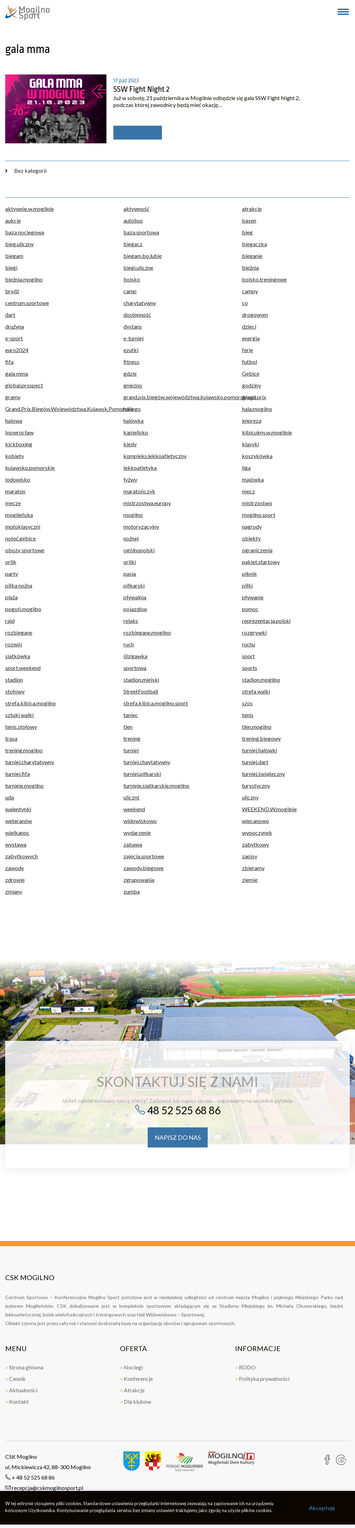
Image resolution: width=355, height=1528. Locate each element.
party (11, 573)
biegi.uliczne (138, 267)
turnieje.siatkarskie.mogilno (156, 785)
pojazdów (135, 609)
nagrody (252, 526)
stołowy (15, 691)
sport (248, 656)
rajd (10, 620)
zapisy (249, 856)
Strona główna (24, 1367)
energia (251, 338)
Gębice (250, 373)
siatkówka (17, 656)
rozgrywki (254, 632)
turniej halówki (259, 750)
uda (9, 797)
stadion (14, 679)
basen (249, 220)
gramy (12, 397)
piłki (247, 585)
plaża (11, 597)
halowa (13, 420)
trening (131, 738)
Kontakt (17, 1401)
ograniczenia (257, 550)
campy (250, 291)
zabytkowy (255, 844)
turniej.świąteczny (263, 773)
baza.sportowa (141, 232)
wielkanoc (17, 832)
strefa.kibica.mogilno (30, 703)
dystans (132, 326)
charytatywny (139, 303)
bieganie (252, 255)
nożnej (131, 538)
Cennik (15, 1378)
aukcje (13, 220)
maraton (15, 491)
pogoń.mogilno (23, 609)
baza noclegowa (24, 232)
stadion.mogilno (261, 679)
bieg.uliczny (19, 244)
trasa (11, 738)
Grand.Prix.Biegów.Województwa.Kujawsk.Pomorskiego (59, 408)
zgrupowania (138, 879)
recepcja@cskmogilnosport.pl (44, 1487)
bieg (247, 232)
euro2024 (16, 350)
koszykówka (257, 456)
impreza (251, 420)
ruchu (248, 644)
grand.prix (254, 397)
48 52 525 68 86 (177, 1110)
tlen (127, 726)
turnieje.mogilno (24, 785)
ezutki (130, 350)
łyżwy (130, 479)
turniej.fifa (17, 773)
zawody (14, 868)
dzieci (249, 326)
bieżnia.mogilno (24, 279)
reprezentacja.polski (266, 620)
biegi (11, 267)
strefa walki (256, 691)
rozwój (13, 644)
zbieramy (253, 868)
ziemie (250, 879)
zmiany (13, 891)
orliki (129, 562)
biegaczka (254, 244)
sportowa (134, 667)
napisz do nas (178, 1137)
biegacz (132, 244)
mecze (13, 503)
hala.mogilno (257, 408)
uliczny (250, 797)
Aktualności (21, 1390)
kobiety (14, 456)
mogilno (133, 514)
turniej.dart (255, 762)
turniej (131, 750)
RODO (245, 1367)
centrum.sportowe (27, 303)
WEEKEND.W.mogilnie (269, 809)
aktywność (136, 208)
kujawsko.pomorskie (30, 467)
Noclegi (131, 1367)
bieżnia (250, 267)
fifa (9, 361)
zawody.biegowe (143, 868)
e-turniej (133, 338)
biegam (14, 255)
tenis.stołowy (21, 726)
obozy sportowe (24, 550)
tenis (247, 715)
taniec (130, 715)
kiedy (130, 444)
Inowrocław (19, 432)
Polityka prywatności (262, 1378)
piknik (249, 573)
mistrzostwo (257, 503)
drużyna (14, 326)
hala (128, 408)
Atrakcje (132, 1390)
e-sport (14, 338)
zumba (131, 891)
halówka (133, 420)
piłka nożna (18, 585)
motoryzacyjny (141, 526)
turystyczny (256, 785)
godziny (251, 385)
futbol (249, 361)
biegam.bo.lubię (142, 255)
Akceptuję (322, 1507)
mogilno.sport (258, 514)
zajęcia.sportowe (143, 856)
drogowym (255, 314)
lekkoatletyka (140, 467)
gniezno (132, 385)
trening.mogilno (24, 750)
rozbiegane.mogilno (147, 632)
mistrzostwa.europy (147, 503)
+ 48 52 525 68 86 (30, 1477)
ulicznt (131, 797)
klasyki (250, 444)
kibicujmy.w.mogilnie (267, 432)
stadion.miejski (141, 679)
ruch (128, 644)
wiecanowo (255, 820)
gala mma (16, 373)
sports (249, 667)
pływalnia (134, 597)
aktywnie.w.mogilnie (29, 208)
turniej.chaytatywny (146, 762)
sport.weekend (23, 667)
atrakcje (252, 208)
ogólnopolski (139, 550)
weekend (134, 809)
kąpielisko (135, 432)
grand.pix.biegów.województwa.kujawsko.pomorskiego (177, 397)
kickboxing (18, 444)
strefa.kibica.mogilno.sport (155, 703)
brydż (12, 291)
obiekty (251, 538)
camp (130, 291)
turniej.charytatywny (29, 762)
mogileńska (19, 514)
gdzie (130, 373)
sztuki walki (19, 715)
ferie (247, 350)
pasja (129, 573)
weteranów (18, 820)
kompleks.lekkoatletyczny (155, 456)
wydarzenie (137, 832)
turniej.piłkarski (142, 773)
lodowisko (17, 479)
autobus (133, 220)
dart (10, 314)
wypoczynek (257, 832)
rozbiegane (18, 632)
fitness (131, 361)
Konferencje (136, 1378)
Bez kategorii (25, 170)
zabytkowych (21, 856)
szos (247, 703)
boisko (131, 279)
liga (246, 467)
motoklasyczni (22, 526)
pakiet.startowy (261, 562)
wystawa (15, 844)
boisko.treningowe (264, 279)
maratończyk (139, 491)
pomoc (250, 609)
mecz (248, 491)
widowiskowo (140, 820)
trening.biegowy (261, 738)
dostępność (137, 314)
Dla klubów (135, 1401)
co (245, 303)
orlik (10, 562)
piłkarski (134, 585)
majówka (253, 479)
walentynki (18, 809)
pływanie (252, 597)
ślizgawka (135, 656)
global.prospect (24, 385)
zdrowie (15, 879)
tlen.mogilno (256, 726)
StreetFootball (140, 691)
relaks (130, 620)
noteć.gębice (20, 538)
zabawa (132, 844)
